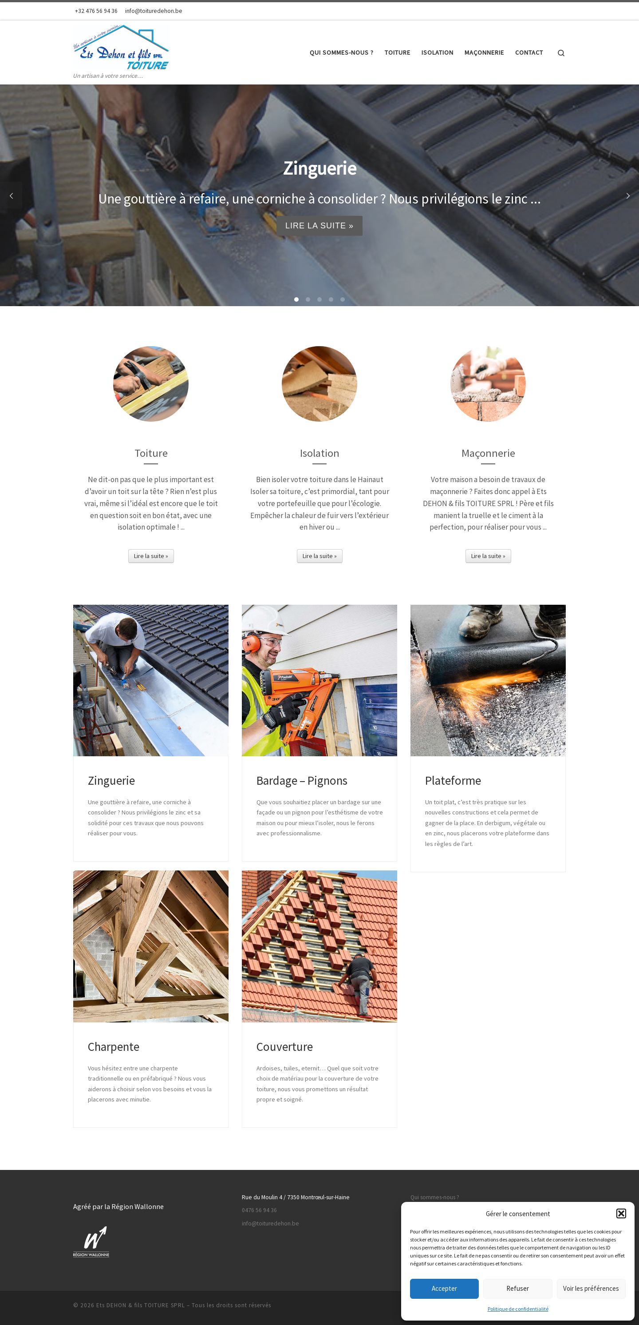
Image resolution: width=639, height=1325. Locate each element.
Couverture (284, 1046)
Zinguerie (111, 780)
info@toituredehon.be (270, 1223)
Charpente (113, 1046)
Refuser (517, 1288)
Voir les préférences (591, 1288)
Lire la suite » (319, 225)
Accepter (444, 1288)
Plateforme (453, 780)
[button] (621, 1213)
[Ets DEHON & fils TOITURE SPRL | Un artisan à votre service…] (121, 46)
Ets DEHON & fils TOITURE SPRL (140, 1305)
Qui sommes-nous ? (434, 1197)
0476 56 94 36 (259, 1210)
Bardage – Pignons (301, 780)
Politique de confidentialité (518, 1308)
